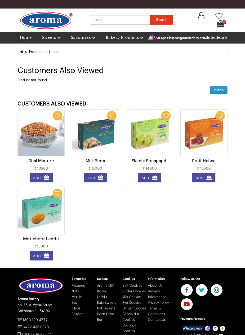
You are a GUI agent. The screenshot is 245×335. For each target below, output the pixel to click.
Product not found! (44, 52)
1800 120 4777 (35, 320)
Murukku (78, 297)
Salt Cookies (132, 285)
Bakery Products (124, 37)
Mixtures (78, 285)
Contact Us (157, 320)
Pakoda (77, 314)
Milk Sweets (106, 308)
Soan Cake (105, 314)
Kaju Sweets (106, 302)
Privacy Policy (158, 302)
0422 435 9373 (36, 327)
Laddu (102, 297)
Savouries (83, 37)
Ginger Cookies (134, 308)
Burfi (100, 320)
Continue (219, 90)
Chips (76, 308)
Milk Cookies (132, 297)
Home (25, 37)
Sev (74, 302)
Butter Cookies (134, 291)
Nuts (75, 291)
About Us (155, 285)
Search (161, 20)
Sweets (51, 37)
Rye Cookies (131, 302)
